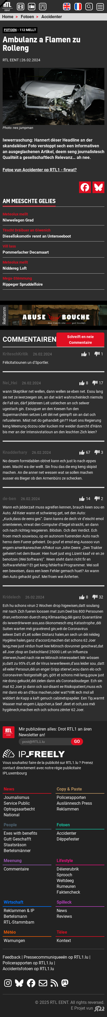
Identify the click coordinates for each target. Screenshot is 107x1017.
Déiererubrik (68, 869)
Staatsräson (15, 844)
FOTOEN (10, 30)
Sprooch (64, 874)
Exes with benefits (20, 833)
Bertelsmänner (17, 850)
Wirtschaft (13, 902)
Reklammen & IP (19, 910)
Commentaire (16, 869)
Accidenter (51, 16)
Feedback (12, 957)
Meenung (13, 860)
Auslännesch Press (74, 803)
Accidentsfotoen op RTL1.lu (28, 968)
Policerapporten (71, 797)
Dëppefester (68, 839)
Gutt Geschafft (17, 839)
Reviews (64, 916)
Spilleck (64, 902)
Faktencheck (68, 892)
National (12, 814)
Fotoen (27, 16)
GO (77, 741)
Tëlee (62, 932)
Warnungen (14, 940)
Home (7, 16)
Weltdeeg (65, 880)
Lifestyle (65, 860)
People (10, 824)
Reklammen (68, 809)
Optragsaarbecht (19, 809)
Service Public (17, 803)
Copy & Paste (69, 789)
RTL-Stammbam (19, 922)
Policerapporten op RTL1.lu (28, 962)
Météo (10, 932)
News (9, 789)
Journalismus (16, 797)
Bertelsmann (15, 916)
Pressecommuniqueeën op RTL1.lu (56, 957)
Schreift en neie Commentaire (80, 340)
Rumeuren (66, 886)
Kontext (64, 940)
